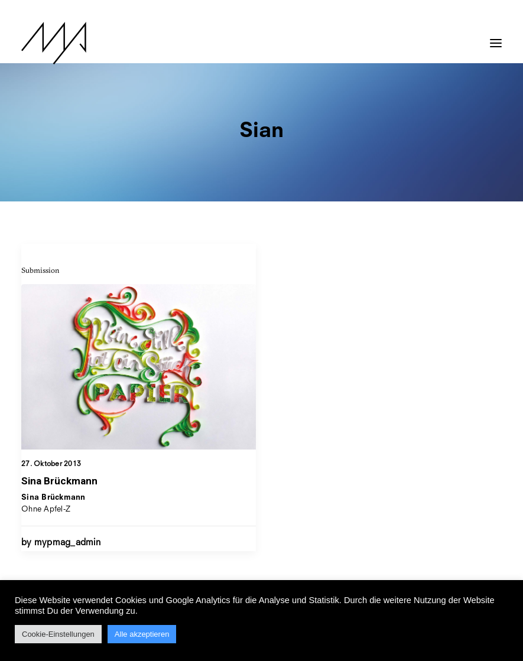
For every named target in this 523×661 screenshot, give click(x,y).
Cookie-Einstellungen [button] (58, 634)
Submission (40, 270)
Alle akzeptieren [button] (142, 634)
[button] (496, 37)
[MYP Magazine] (53, 43)
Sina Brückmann (59, 481)
